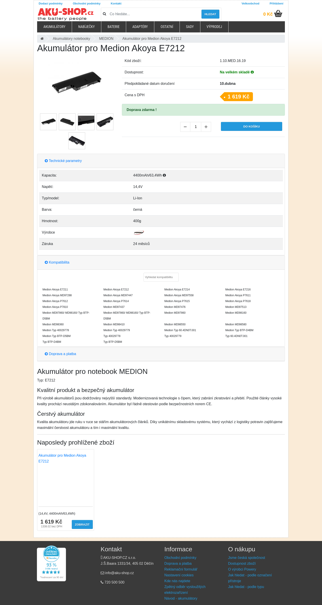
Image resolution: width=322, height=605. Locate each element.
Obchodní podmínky (87, 3)
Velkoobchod (250, 3)
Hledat (210, 14)
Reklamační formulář (180, 569)
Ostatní (167, 27)
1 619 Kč (238, 97)
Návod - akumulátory (180, 598)
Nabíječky (86, 27)
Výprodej (214, 27)
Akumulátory (54, 27)
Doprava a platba (60, 354)
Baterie (114, 27)
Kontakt (116, 3)
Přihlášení (276, 3)
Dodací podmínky (51, 3)
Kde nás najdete (177, 581)
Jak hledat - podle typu (246, 587)
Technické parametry (63, 161)
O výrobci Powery (242, 569)
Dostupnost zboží (242, 563)
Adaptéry (140, 27)
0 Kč (268, 14)
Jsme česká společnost (246, 558)
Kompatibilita (57, 262)
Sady (190, 27)
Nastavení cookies (179, 575)
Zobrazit (82, 524)
